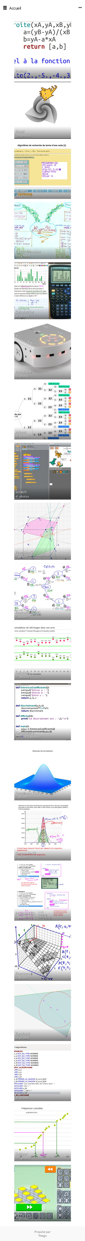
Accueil (15, 8)
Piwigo (43, 1236)
